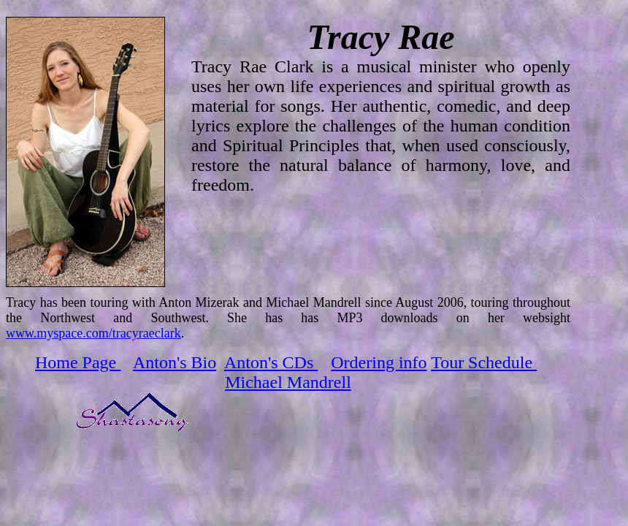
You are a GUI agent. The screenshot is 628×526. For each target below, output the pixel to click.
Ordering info (378, 362)
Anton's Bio (174, 362)
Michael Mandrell (288, 382)
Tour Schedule (484, 362)
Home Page (75, 362)
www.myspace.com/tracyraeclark (93, 333)
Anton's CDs (271, 362)
